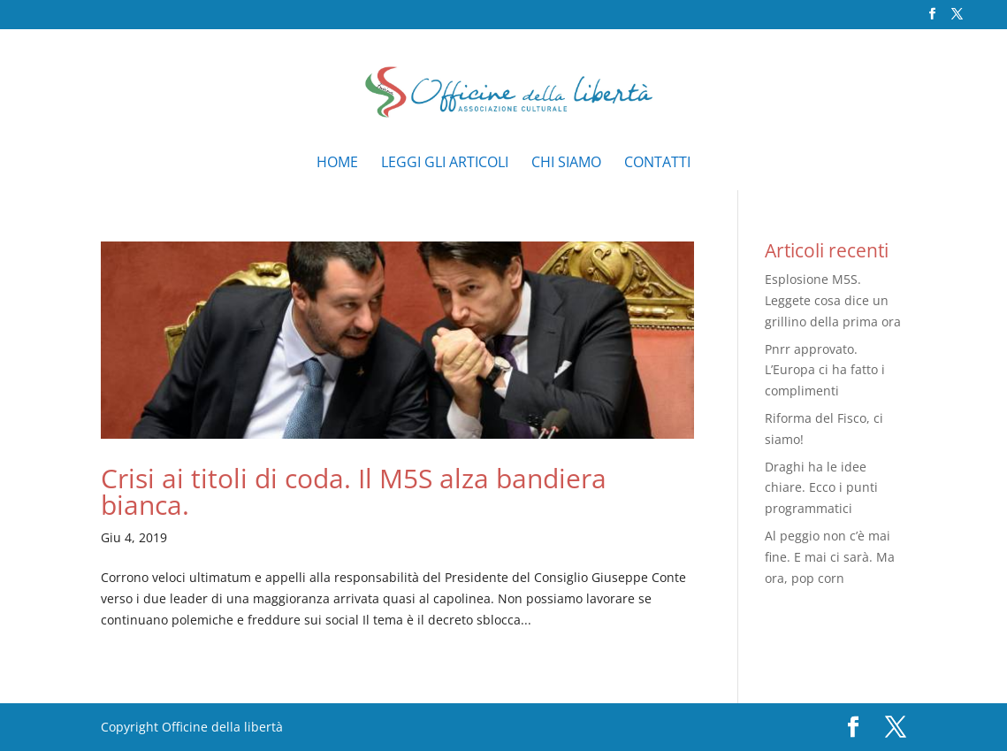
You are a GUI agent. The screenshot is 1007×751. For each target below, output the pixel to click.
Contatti (657, 164)
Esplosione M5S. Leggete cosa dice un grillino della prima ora (833, 300)
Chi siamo (566, 164)
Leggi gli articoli (444, 164)
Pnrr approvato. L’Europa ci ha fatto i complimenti (825, 370)
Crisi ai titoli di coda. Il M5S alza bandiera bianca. (353, 491)
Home (337, 164)
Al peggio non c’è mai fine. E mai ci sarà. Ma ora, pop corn (830, 556)
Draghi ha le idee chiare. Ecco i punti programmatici (821, 487)
